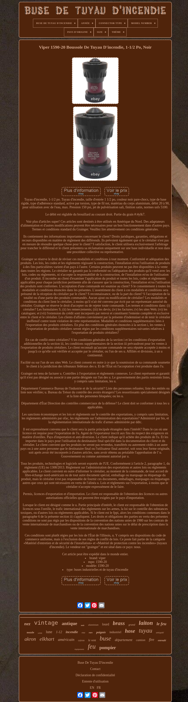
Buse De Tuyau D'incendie (95, 662)
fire (151, 639)
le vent (92, 640)
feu (92, 646)
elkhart (47, 639)
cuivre (81, 640)
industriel (115, 632)
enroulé (162, 640)
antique (69, 623)
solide (40, 633)
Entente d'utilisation (95, 681)
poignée (101, 632)
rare (91, 632)
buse (105, 638)
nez (27, 623)
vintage (46, 623)
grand (131, 624)
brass (119, 623)
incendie (72, 632)
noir (83, 625)
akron (30, 639)
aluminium (93, 624)
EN (92, 687)
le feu (161, 624)
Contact (95, 669)
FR (99, 687)
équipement (79, 649)
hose (130, 631)
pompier (107, 647)
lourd (105, 624)
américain (66, 639)
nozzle (30, 632)
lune (49, 632)
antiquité (160, 632)
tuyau (145, 630)
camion (140, 640)
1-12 (59, 632)
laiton (146, 622)
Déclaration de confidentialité (95, 675)
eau (83, 632)
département (123, 640)
